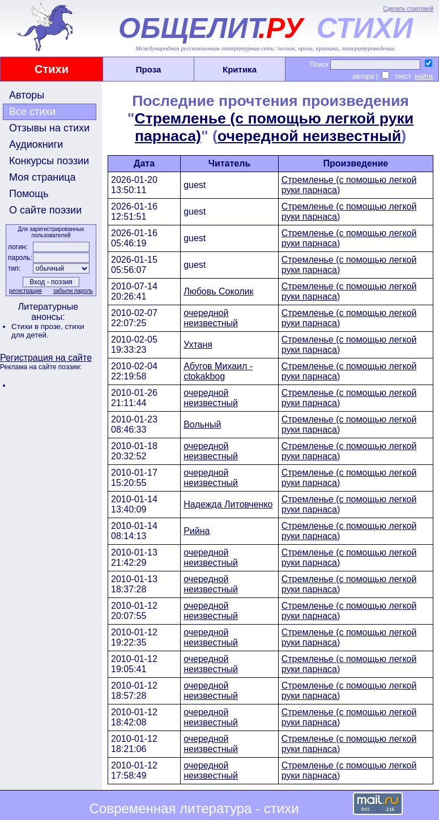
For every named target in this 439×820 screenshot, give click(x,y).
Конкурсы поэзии (49, 160)
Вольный (202, 424)
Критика (240, 69)
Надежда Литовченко (228, 504)
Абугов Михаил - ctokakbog (218, 371)
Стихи (52, 69)
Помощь (29, 193)
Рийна (197, 531)
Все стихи (32, 111)
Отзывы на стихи (49, 128)
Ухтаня (198, 344)
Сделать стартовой (408, 9)
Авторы (26, 95)
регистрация (25, 291)
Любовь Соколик (218, 291)
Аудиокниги (36, 144)
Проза (148, 69)
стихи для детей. (47, 330)
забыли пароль (73, 291)
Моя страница (42, 177)
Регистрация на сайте (46, 357)
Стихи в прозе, (38, 326)
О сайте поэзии (45, 210)
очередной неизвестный (309, 135)
